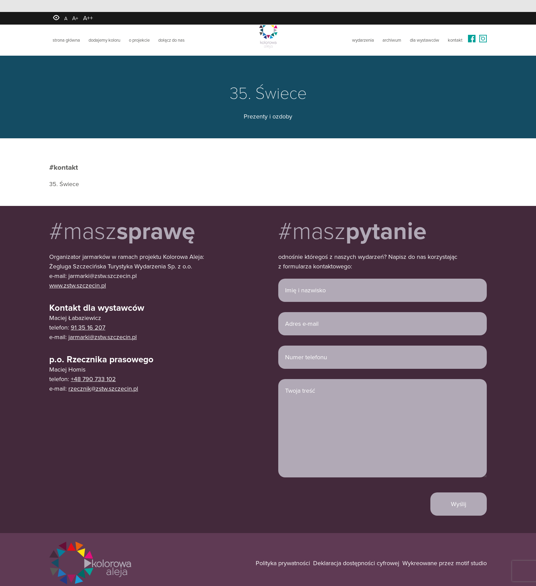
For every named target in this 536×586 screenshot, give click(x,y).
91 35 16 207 (88, 327)
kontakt (455, 40)
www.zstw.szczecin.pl (77, 285)
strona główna (66, 40)
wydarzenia (363, 40)
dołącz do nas (171, 40)
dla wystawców (424, 40)
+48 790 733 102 (93, 379)
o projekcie (139, 40)
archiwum (392, 40)
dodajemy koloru (104, 40)
